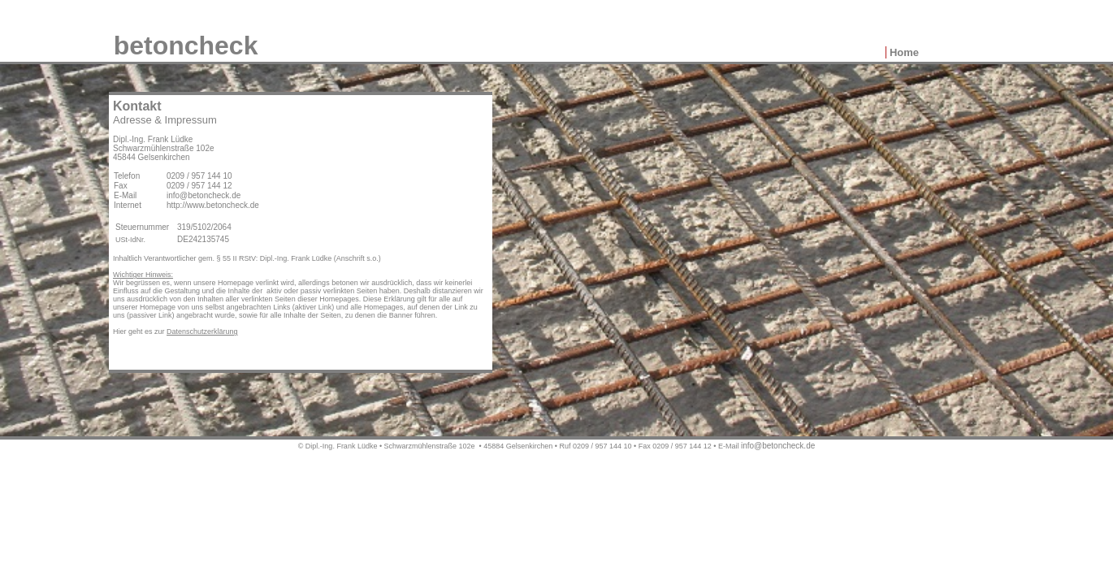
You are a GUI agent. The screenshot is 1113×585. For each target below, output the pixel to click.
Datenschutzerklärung (202, 331)
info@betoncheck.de (778, 445)
